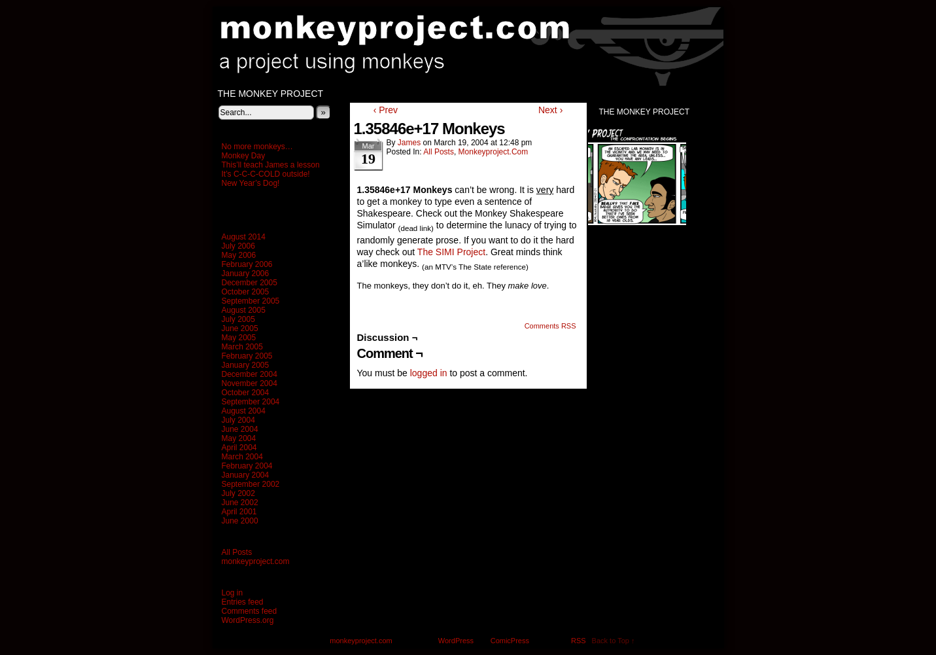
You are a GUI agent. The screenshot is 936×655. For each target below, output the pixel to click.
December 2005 (249, 282)
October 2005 (245, 291)
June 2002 (240, 502)
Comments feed (249, 611)
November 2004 (249, 383)
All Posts (237, 552)
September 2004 (251, 401)
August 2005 (244, 310)
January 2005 (245, 365)
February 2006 (247, 264)
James (409, 142)
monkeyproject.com (475, 46)
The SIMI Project (451, 252)
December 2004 (249, 374)
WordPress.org (248, 620)
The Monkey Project (271, 93)
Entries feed (243, 602)
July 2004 (238, 420)
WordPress (456, 641)
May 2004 (239, 438)
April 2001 (239, 511)
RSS (578, 641)
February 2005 (247, 356)
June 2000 (240, 520)
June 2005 (240, 328)
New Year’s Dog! (251, 183)
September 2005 (251, 301)
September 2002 (251, 484)
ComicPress (510, 641)
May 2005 (239, 337)
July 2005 (238, 319)
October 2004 (245, 392)
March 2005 (242, 346)
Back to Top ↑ (613, 641)
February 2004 (247, 465)
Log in (232, 592)
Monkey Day (244, 155)
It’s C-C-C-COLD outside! (266, 174)
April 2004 (239, 447)
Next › (550, 110)
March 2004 (242, 456)
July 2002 (238, 493)
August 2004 (244, 411)
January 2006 (245, 273)
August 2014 (244, 236)
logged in (428, 373)
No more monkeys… (257, 146)
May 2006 (239, 255)
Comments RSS (550, 326)
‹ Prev (385, 110)
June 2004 (240, 429)
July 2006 (238, 246)
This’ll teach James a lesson (271, 164)
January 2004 (245, 475)
